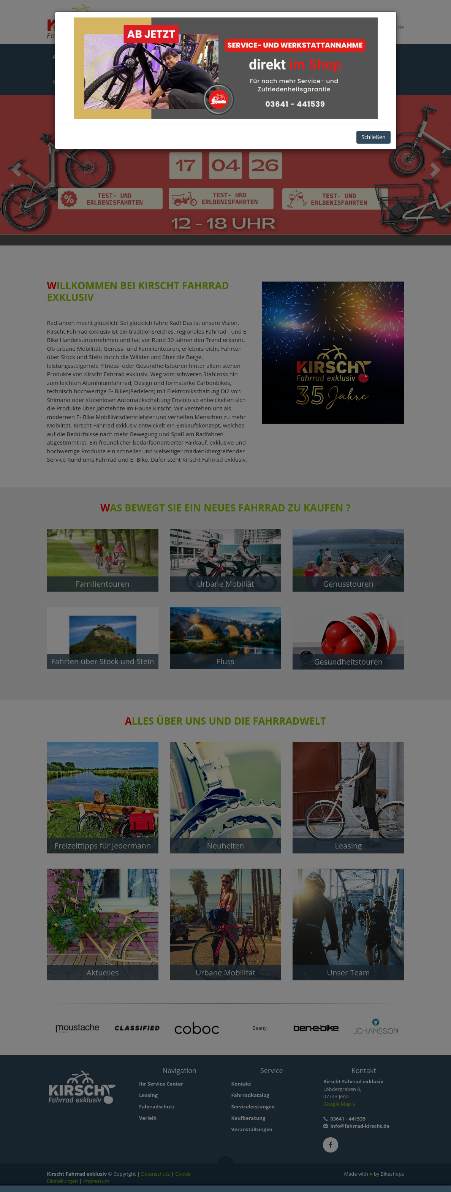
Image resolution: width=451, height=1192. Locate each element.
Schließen (373, 137)
